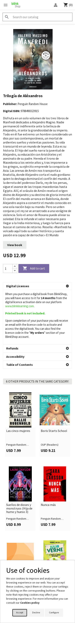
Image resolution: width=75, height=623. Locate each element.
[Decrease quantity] (14, 270)
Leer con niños (16, 524)
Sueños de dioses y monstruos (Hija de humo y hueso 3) (19, 454)
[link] (20, 370)
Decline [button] (36, 612)
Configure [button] (54, 612)
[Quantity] (8, 268)
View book (14, 245)
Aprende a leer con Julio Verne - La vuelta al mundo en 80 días (54, 528)
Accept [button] (19, 612)
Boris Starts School (54, 377)
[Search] (37, 17)
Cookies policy (29, 602)
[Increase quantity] (14, 266)
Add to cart (34, 268)
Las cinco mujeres (18, 377)
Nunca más (48, 450)
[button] (37, 286)
